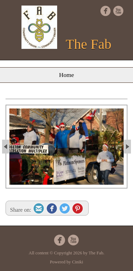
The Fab (88, 44)
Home (66, 74)
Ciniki (77, 262)
